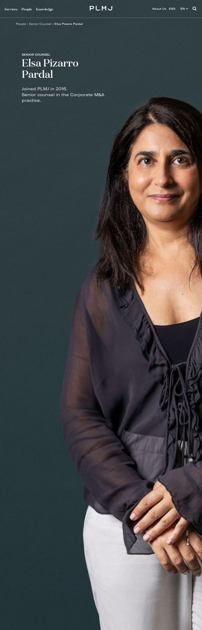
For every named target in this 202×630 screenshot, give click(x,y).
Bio (187, 533)
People (21, 24)
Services (11, 8)
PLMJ (101, 7)
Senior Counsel (40, 24)
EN (184, 9)
